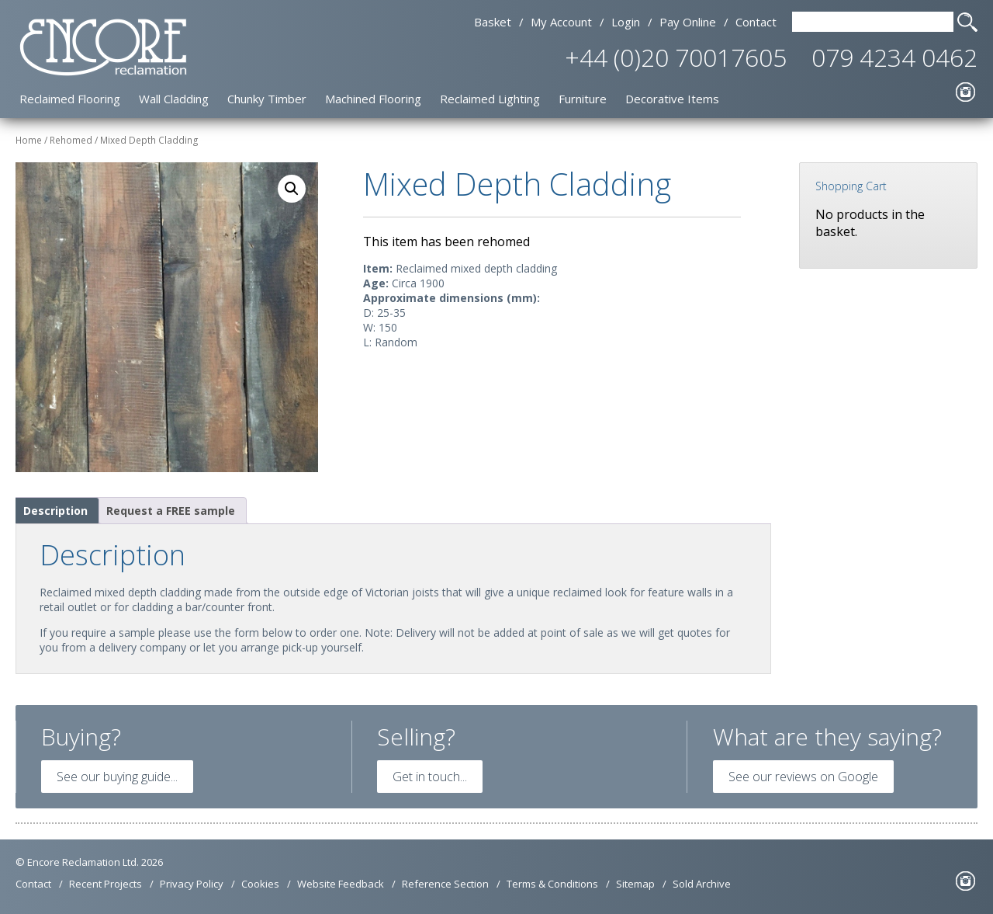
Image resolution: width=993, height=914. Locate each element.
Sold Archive (702, 884)
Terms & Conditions (552, 884)
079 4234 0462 (894, 57)
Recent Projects (105, 884)
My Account (561, 22)
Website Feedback (340, 884)
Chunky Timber (266, 98)
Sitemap (635, 884)
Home (29, 140)
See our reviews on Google (803, 776)
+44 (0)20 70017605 (676, 57)
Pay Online (687, 22)
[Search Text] (872, 22)
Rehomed (71, 140)
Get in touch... (430, 776)
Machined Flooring (373, 98)
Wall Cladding (174, 98)
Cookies (260, 884)
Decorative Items (672, 98)
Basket (492, 22)
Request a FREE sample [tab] (170, 510)
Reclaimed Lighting (490, 98)
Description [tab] (55, 510)
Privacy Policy (191, 884)
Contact (756, 22)
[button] (292, 189)
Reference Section (445, 884)
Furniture (583, 98)
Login (625, 22)
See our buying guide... (117, 776)
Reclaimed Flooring (69, 98)
